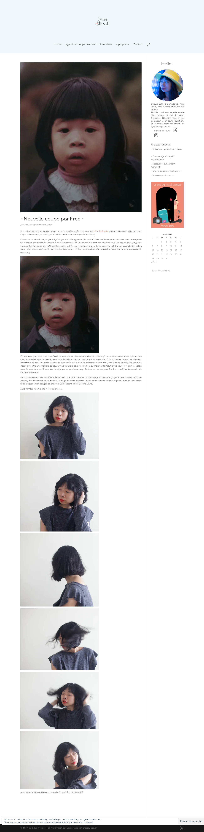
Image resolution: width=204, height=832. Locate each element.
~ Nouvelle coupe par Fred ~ (52, 219)
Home (58, 44)
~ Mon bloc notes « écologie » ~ (166, 171)
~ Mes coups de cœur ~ (162, 175)
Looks (49, 225)
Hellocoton (167, 271)
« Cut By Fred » (101, 231)
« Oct (153, 262)
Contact (138, 44)
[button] (167, 205)
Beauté (43, 225)
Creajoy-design (90, 828)
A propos (121, 44)
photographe (157, 115)
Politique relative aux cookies (78, 822)
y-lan (26, 225)
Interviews (106, 44)
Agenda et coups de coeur (80, 44)
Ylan (159, 271)
